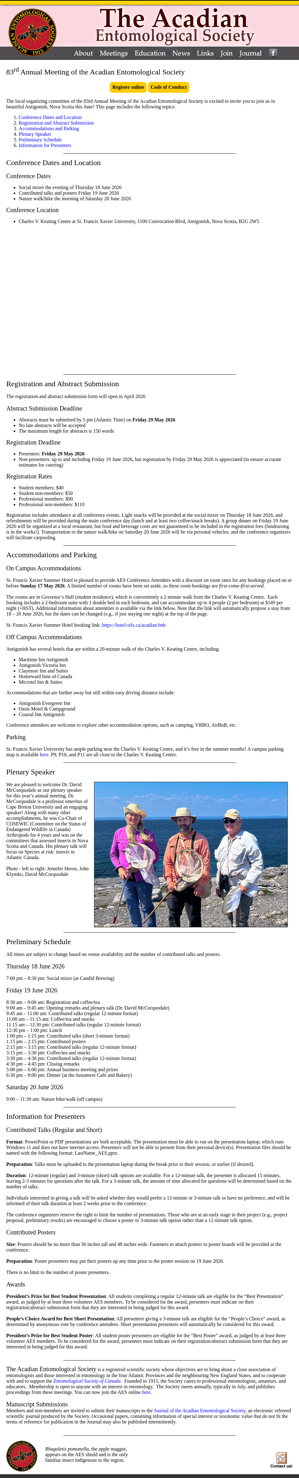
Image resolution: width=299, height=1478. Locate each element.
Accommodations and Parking (49, 128)
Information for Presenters (45, 145)
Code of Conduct (169, 87)
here (44, 754)
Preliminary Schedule (40, 139)
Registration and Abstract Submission (56, 123)
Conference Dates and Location (50, 117)
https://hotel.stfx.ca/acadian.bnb (134, 625)
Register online (128, 87)
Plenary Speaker (35, 134)
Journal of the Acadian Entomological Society (199, 1410)
